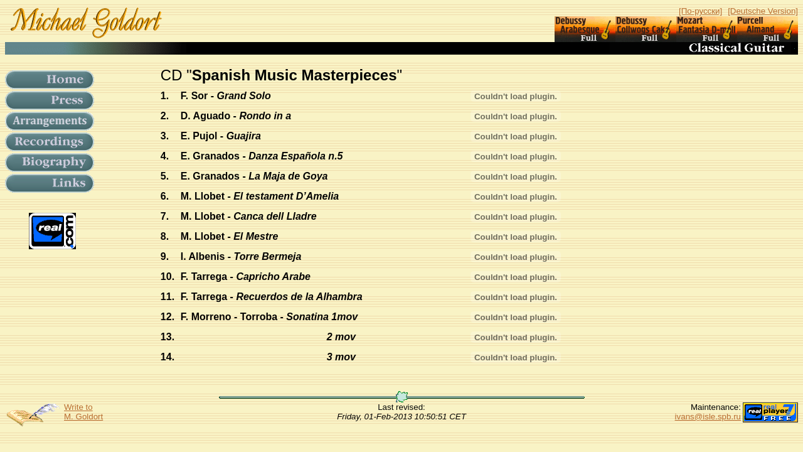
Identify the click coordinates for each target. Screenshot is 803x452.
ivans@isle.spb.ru (708, 416)
